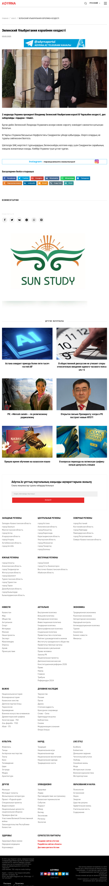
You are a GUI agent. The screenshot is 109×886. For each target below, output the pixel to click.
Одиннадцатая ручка (47, 711)
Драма (41, 698)
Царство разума (80, 796)
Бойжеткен (78, 744)
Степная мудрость (46, 701)
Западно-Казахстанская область (16, 517)
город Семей (43, 557)
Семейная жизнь (80, 757)
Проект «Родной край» (12, 793)
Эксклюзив (42, 809)
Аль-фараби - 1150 (10, 717)
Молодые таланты (10, 787)
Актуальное (7, 616)
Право (40, 661)
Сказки (41, 717)
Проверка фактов (9, 809)
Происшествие (8, 645)
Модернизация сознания (48, 720)
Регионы (41, 813)
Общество (6, 613)
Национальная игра (46, 744)
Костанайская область (83, 521)
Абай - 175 (6, 720)
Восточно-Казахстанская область (53, 563)
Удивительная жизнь (82, 800)
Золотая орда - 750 (10, 714)
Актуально (43, 601)
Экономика (79, 601)
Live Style (78, 735)
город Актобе (8, 540)
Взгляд (41, 806)
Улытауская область (47, 534)
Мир (4, 610)
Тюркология (7, 701)
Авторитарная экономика (84, 613)
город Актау (7, 527)
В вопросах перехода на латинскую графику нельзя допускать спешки (81, 463)
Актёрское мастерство (12, 747)
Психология (78, 784)
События (41, 796)
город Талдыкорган (10, 563)
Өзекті (13, 18)
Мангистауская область (12, 524)
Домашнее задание (82, 747)
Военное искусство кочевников (15, 707)
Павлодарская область (83, 527)
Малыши (6, 784)
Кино (4, 754)
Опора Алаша (44, 724)
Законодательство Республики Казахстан (15, 819)
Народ (40, 665)
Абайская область (46, 566)
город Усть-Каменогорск (48, 560)
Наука (75, 790)
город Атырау (8, 534)
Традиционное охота (47, 757)
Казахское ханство (10, 694)
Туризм (76, 623)
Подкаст (41, 800)
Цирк (4, 760)
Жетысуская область (11, 566)
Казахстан (6, 606)
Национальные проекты (48, 652)
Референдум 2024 (46, 674)
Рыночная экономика (82, 610)
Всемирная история (10, 691)
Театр (4, 751)
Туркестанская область (12, 573)
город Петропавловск (82, 530)
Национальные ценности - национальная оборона (13, 804)
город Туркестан (9, 576)
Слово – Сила (43, 707)
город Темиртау (45, 540)
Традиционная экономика (84, 606)
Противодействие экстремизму (51, 790)
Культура (6, 735)
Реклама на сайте (7, 878)
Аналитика (78, 626)
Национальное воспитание (49, 751)
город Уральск (8, 521)
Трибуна (41, 671)
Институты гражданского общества (53, 635)
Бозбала (77, 741)
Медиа (5, 767)
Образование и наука (84, 778)
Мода (75, 760)
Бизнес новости (80, 629)
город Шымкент (9, 570)
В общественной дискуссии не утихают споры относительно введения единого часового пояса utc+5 (81, 366)
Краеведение (8, 704)
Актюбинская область (11, 537)
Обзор (40, 803)
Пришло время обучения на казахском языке (27, 462)
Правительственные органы (50, 639)
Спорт (4, 619)
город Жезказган (45, 537)
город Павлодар (80, 524)
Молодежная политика (48, 613)
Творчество (43, 688)
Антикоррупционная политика (86, 619)
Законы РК (42, 648)
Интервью (6, 623)
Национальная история (12, 688)
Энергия (76, 793)
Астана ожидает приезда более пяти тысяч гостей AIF (27, 365)
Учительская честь (81, 803)
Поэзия (41, 691)
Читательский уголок (82, 751)
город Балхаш (44, 543)
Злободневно (44, 778)
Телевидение (7, 757)
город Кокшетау (45, 524)
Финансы (77, 632)
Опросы (5, 639)
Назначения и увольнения (49, 642)
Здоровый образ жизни (12, 835)
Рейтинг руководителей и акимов (52, 632)
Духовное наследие (48, 683)
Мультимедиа (8, 635)
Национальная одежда (47, 754)
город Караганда (45, 527)
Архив (4, 642)
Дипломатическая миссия (49, 655)
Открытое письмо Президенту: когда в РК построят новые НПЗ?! (82, 416)
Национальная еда (46, 747)
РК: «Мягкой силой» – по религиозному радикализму (27, 416)
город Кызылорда (9, 586)
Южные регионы (10, 551)
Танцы (4, 744)
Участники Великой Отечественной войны (17, 813)
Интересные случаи (82, 764)
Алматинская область (11, 560)
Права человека (45, 645)
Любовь (76, 754)
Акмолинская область (47, 521)
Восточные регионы (48, 551)
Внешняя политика (46, 610)
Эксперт (5, 632)
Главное (41, 668)
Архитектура (7, 770)
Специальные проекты (12, 796)
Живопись (6, 741)
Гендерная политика (47, 619)
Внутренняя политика (47, 606)
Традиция (42, 741)
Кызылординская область (13, 589)
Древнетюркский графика (13, 711)
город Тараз (7, 579)
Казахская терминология (49, 793)
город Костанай (80, 517)
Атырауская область (11, 530)
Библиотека (43, 714)
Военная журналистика (83, 767)
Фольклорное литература (13, 790)
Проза (40, 694)
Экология (42, 816)
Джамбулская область (12, 583)
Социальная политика (47, 626)
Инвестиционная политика (49, 616)
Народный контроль (82, 616)
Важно (5, 683)
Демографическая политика (50, 623)
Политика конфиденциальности (24, 878)
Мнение (5, 626)
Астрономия (78, 787)
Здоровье (42, 784)
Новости (6, 601)
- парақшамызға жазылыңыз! (52, 161)
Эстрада (5, 764)
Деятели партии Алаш (11, 698)
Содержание (78, 806)
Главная (5, 18)
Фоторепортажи (80, 770)
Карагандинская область (49, 530)
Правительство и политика (49, 629)
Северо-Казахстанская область (87, 534)
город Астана (44, 517)
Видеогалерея (8, 800)
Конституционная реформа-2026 (52, 658)
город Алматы (8, 557)
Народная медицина (11, 838)
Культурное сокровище (48, 704)
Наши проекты (8, 629)
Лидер (40, 787)
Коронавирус (7, 841)
